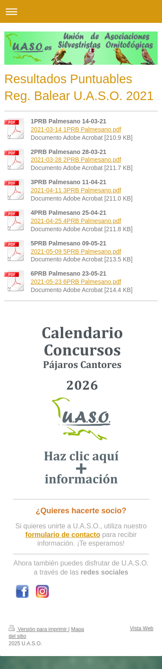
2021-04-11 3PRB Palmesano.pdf (76, 190)
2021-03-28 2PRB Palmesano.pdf (76, 159)
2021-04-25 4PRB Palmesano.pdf (76, 220)
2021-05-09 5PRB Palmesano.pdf (76, 251)
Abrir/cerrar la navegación (81, 11)
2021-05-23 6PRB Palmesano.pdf (76, 281)
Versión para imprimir (38, 629)
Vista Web (141, 628)
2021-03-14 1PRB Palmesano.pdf (76, 129)
